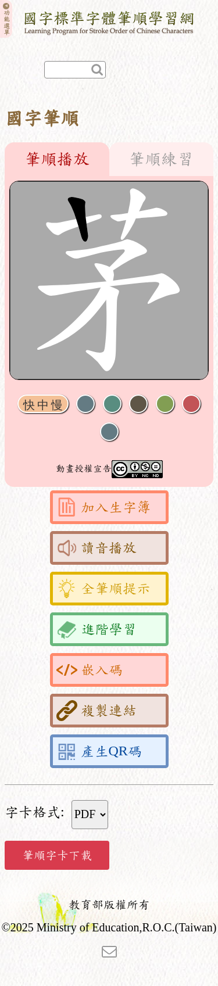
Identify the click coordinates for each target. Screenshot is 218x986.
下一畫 (138, 404)
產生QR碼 (99, 751)
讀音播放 (96, 547)
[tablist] (109, 159)
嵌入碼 (89, 669)
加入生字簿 (103, 507)
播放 (112, 404)
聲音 (85, 404)
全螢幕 (109, 432)
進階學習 (96, 629)
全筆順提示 (103, 588)
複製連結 (96, 710)
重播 (165, 404)
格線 (191, 404)
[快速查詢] (75, 69)
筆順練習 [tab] (161, 159)
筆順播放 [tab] (57, 159)
